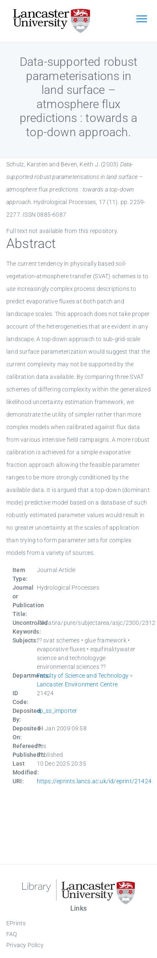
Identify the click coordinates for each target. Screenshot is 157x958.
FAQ (11, 934)
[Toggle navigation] (141, 19)
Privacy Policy (25, 945)
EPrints (16, 923)
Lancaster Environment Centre (77, 684)
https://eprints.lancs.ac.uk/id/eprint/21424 (94, 781)
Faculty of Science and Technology (83, 675)
